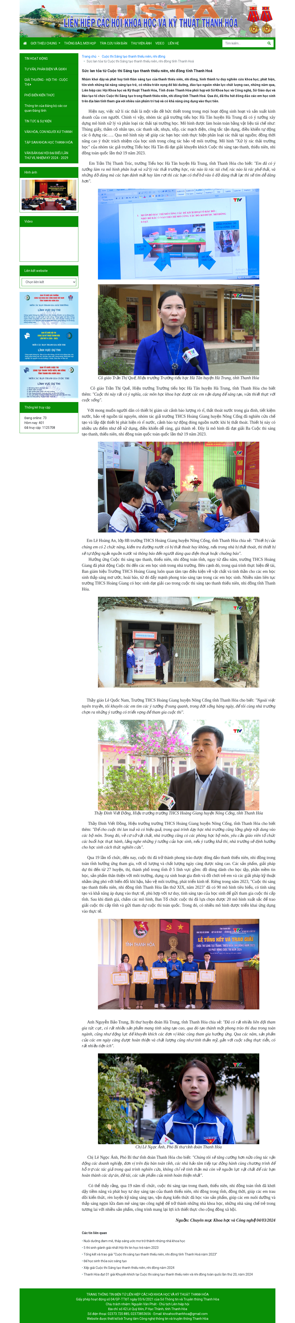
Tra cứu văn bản (113, 43)
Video (159, 43)
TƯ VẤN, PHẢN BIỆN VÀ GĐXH (45, 69)
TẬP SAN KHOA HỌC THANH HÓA (49, 142)
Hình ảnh (30, 172)
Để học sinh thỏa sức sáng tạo (105, 1261)
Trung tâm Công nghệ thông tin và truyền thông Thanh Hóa (166, 1318)
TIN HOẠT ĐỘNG (36, 58)
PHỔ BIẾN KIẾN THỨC (39, 95)
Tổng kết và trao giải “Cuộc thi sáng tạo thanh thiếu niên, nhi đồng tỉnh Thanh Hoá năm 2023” (150, 1254)
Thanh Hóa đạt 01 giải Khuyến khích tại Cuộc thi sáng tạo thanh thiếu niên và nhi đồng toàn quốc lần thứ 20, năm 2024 (168, 1274)
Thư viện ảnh (141, 43)
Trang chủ (89, 56)
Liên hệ (173, 43)
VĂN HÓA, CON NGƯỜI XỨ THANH (48, 132)
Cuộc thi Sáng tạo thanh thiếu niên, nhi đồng (133, 56)
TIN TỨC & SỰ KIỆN (38, 121)
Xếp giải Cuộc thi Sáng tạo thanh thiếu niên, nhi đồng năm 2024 (129, 1268)
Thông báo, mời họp (80, 43)
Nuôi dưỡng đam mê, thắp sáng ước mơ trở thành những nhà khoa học (134, 1241)
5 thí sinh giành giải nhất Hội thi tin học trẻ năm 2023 (121, 1248)
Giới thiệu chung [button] (44, 43)
